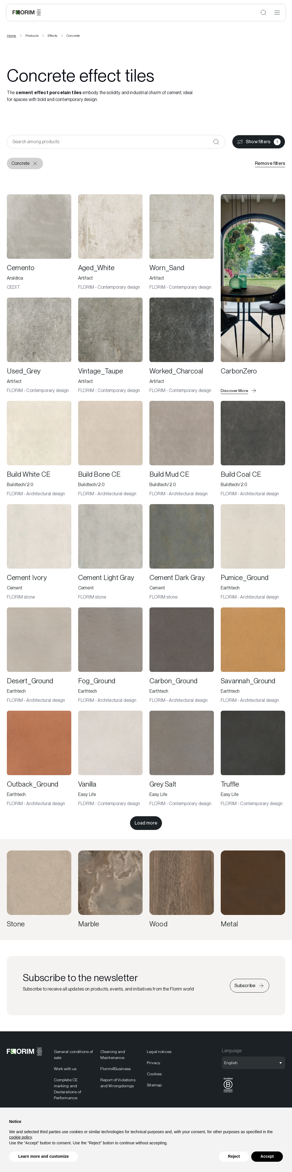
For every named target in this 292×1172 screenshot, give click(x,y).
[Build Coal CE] (253, 449)
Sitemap (154, 1085)
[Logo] (26, 13)
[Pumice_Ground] (253, 552)
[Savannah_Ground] (253, 655)
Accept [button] (267, 1156)
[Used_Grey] (39, 346)
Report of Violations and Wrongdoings (117, 1083)
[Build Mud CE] (181, 449)
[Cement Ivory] (39, 552)
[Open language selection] (253, 1062)
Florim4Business (115, 1068)
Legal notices (159, 1051)
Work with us (65, 1068)
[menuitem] (74, 1083)
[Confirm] (216, 141)
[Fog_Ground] (110, 655)
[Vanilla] (110, 759)
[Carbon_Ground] (181, 655)
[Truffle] (253, 759)
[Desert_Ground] (39, 655)
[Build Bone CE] (110, 449)
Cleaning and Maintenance (112, 1054)
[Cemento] (39, 242)
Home (11, 36)
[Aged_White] (110, 242)
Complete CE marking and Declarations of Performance (67, 1089)
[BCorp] (228, 1092)
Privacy (153, 1062)
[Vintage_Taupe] (110, 346)
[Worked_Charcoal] (181, 346)
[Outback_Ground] (39, 759)
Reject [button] (234, 1156)
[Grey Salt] (181, 759)
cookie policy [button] (20, 1137)
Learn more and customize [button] (43, 1156)
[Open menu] (277, 12)
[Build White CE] (39, 449)
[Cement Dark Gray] (181, 552)
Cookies (154, 1074)
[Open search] (263, 12)
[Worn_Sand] (181, 242)
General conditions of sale (73, 1054)
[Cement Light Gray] (110, 552)
